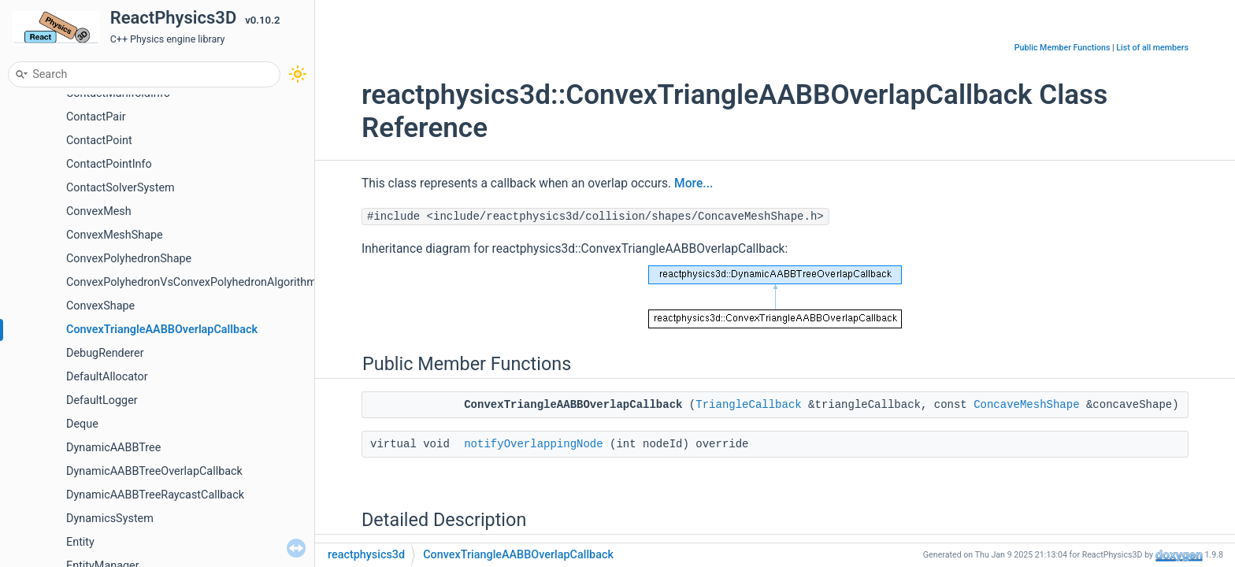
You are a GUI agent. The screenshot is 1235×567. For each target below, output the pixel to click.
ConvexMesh (99, 211)
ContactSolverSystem (120, 188)
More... (693, 183)
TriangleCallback (748, 404)
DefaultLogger (102, 400)
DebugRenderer (105, 353)
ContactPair (96, 117)
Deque (82, 424)
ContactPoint (99, 140)
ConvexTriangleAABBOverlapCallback (162, 329)
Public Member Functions (1062, 48)
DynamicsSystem (110, 518)
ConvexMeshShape (114, 235)
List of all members (1152, 48)
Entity (80, 542)
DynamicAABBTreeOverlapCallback (154, 471)
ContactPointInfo (109, 164)
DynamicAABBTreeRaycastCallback (155, 495)
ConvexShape (100, 306)
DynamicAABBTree (113, 447)
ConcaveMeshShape (1026, 404)
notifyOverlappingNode (533, 444)
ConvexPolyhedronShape (128, 258)
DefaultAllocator (107, 377)
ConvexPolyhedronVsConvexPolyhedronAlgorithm (191, 282)
